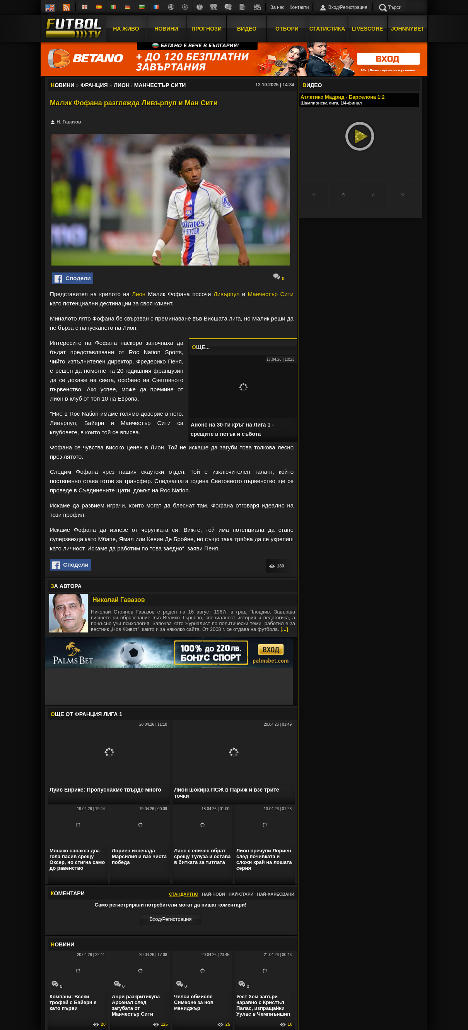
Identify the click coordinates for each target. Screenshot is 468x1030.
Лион (138, 294)
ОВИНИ (62, 944)
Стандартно (183, 894)
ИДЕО (312, 85)
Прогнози (206, 28)
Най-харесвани (275, 894)
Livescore (367, 28)
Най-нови (213, 894)
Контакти (299, 7)
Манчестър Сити (271, 294)
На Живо (126, 28)
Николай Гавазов (118, 599)
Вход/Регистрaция (170, 919)
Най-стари (241, 894)
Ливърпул (226, 294)
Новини (166, 28)
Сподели (73, 279)
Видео (246, 28)
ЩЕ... (201, 347)
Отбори (287, 28)
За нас (277, 7)
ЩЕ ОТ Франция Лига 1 (86, 714)
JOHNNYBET (407, 28)
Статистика (327, 28)
